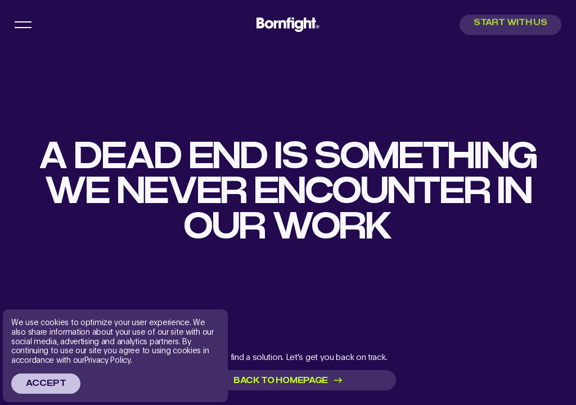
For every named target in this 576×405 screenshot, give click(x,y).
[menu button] (23, 24)
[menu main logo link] (288, 24)
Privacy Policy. (108, 359)
